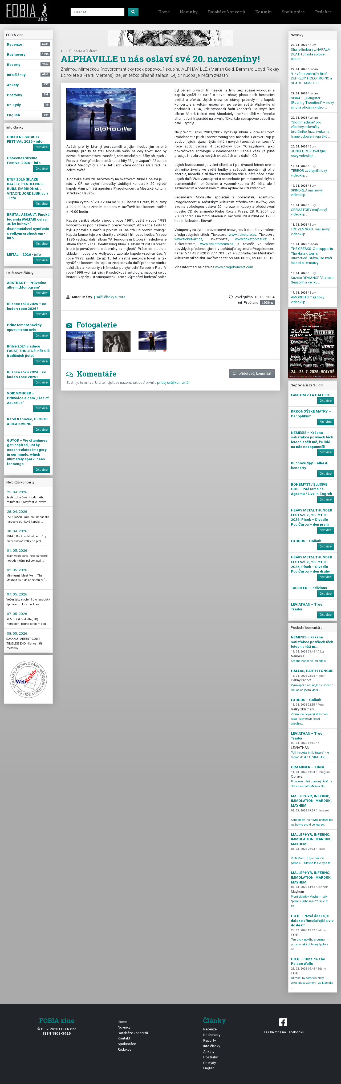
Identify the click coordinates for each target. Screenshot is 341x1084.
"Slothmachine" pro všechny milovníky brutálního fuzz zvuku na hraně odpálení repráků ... (311, 127)
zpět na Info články (79, 51)
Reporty (209, 1040)
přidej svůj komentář (252, 373)
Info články (211, 1046)
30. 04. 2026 (17, 531)
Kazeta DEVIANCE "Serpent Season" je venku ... (312, 277)
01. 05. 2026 (17, 550)
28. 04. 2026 (17, 511)
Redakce (323, 11)
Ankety (208, 1051)
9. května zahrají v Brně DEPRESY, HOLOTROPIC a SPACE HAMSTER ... (311, 76)
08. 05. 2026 (17, 633)
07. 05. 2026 (17, 594)
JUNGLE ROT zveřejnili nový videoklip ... (308, 151)
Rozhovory (211, 1035)
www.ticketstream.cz (216, 244)
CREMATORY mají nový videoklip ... (309, 209)
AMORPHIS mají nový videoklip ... (307, 297)
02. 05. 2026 (17, 570)
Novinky (189, 11)
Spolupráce (293, 11)
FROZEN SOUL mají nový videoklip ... (310, 229)
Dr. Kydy (209, 1063)
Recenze (210, 1029)
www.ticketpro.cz (243, 234)
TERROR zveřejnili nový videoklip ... (309, 171)
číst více (42, 147)
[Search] (97, 12)
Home (164, 11)
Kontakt (263, 11)
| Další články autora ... (110, 297)
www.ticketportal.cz (251, 239)
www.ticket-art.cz (188, 239)
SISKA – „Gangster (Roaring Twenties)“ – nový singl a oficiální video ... (312, 100)
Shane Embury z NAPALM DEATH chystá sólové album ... (311, 52)
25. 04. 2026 (17, 492)
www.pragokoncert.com (234, 267)
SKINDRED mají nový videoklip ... (307, 190)
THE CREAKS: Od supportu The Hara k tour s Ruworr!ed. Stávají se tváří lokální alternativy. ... (312, 253)
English (208, 1068)
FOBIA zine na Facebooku (284, 1025)
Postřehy (210, 1057)
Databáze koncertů (226, 11)
